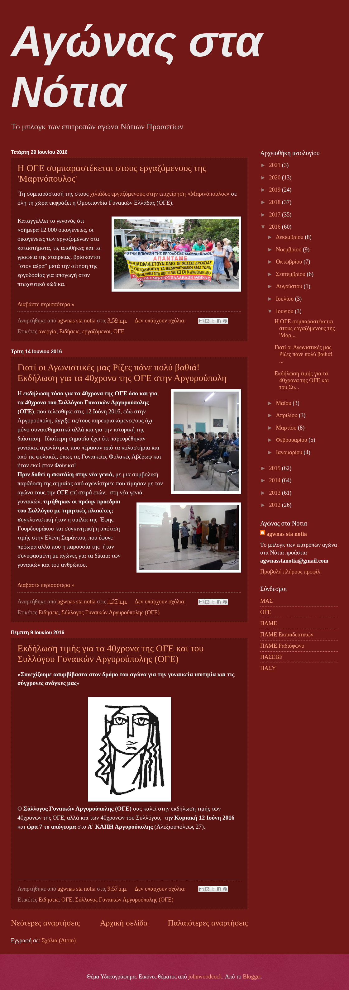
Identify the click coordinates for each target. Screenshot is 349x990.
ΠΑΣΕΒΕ (271, 657)
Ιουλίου (285, 299)
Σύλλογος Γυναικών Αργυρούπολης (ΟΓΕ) (110, 612)
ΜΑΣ (266, 601)
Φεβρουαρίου (292, 440)
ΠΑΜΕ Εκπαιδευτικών (286, 634)
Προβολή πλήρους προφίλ (290, 572)
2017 (275, 215)
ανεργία (48, 331)
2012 (275, 505)
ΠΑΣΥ (268, 668)
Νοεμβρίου (289, 249)
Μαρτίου (287, 428)
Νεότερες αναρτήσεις (45, 922)
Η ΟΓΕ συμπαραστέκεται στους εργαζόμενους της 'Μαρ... (305, 328)
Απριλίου (287, 415)
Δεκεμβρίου (290, 237)
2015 (275, 468)
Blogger (252, 976)
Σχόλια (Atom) (58, 940)
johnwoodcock (205, 976)
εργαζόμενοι (96, 331)
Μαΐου (284, 403)
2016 (275, 227)
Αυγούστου (290, 286)
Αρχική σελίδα (123, 922)
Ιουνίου (285, 311)
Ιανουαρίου (290, 452)
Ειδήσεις (69, 331)
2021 (275, 165)
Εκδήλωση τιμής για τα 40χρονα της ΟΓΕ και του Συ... (302, 380)
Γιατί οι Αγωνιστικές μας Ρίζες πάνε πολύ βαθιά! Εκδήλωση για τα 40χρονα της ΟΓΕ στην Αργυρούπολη (122, 372)
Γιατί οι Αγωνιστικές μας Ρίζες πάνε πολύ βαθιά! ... (303, 354)
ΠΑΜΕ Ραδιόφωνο (282, 646)
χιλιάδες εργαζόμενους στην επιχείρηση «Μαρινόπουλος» (159, 193)
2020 (275, 177)
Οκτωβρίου (290, 262)
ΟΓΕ (118, 331)
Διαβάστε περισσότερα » (45, 304)
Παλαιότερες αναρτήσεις (208, 922)
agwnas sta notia (286, 534)
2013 (275, 493)
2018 (275, 202)
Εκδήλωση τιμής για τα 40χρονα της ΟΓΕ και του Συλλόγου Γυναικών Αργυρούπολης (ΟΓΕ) (110, 653)
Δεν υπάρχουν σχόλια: (161, 320)
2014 (275, 480)
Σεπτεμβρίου (291, 274)
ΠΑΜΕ (268, 623)
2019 (275, 190)
